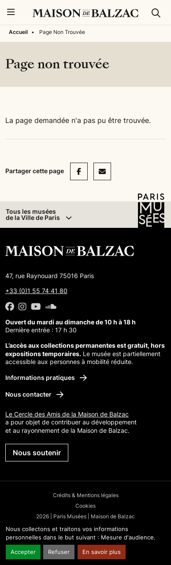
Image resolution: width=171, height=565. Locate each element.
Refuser (59, 552)
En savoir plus (101, 552)
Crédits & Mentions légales (86, 495)
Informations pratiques (46, 377)
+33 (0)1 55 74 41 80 (36, 290)
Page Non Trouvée (62, 32)
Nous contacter (34, 394)
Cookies (85, 505)
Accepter (23, 552)
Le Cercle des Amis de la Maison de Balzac (67, 414)
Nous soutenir (37, 452)
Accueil (18, 32)
